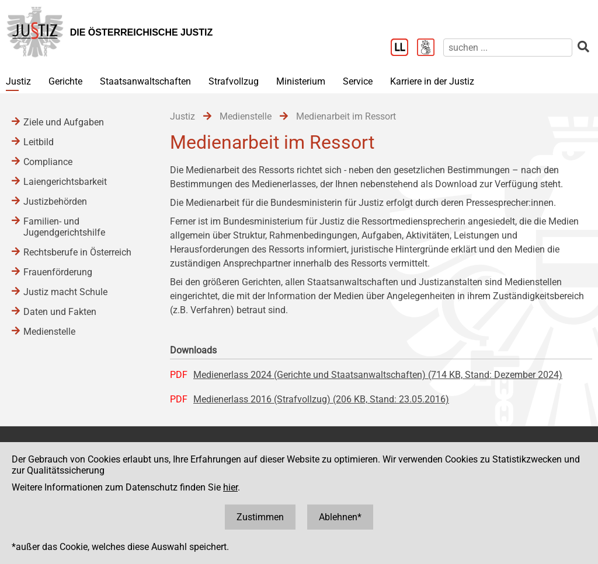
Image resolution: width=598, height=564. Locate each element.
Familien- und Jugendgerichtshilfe (64, 227)
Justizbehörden (55, 201)
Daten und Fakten (59, 311)
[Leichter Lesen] (404, 48)
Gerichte (65, 81)
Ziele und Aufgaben (63, 122)
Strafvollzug (233, 81)
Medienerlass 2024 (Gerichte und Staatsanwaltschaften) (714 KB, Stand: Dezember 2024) (377, 374)
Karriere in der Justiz (432, 81)
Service (358, 81)
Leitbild (38, 142)
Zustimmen (260, 517)
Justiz (18, 81)
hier (230, 487)
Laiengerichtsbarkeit (65, 181)
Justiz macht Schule (65, 291)
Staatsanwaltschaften (145, 81)
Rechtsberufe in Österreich (77, 252)
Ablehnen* (340, 517)
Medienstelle (49, 331)
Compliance (47, 161)
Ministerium (300, 81)
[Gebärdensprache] (430, 48)
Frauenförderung (57, 272)
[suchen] (507, 47)
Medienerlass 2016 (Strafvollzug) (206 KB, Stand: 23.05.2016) (321, 399)
